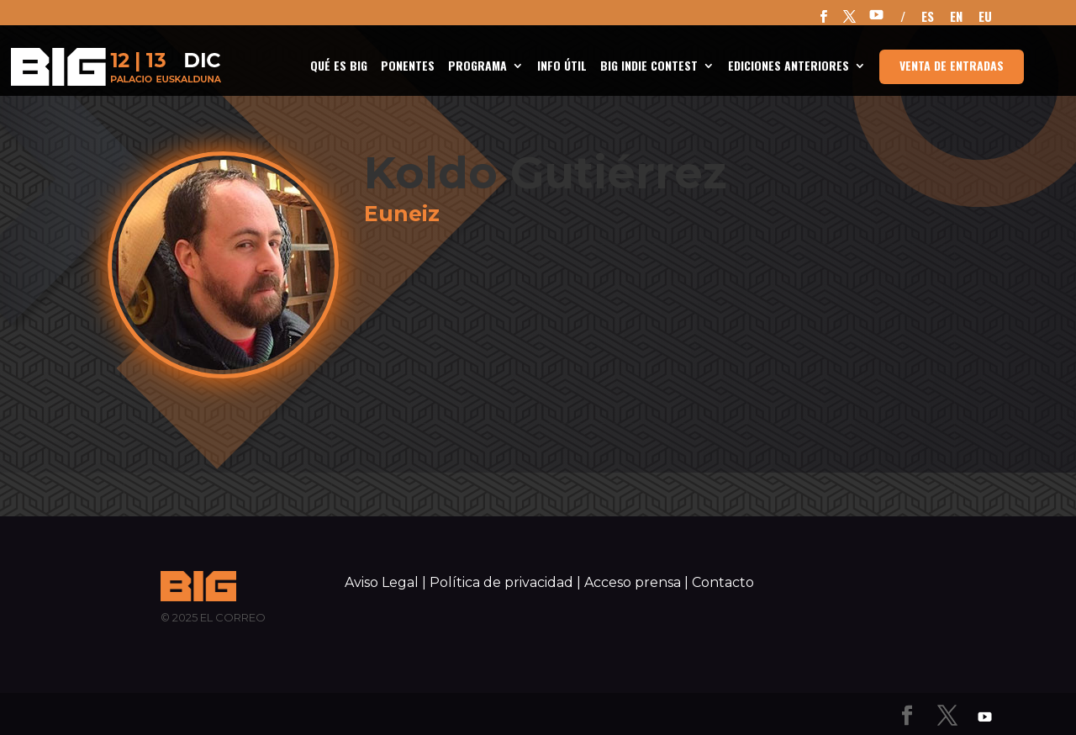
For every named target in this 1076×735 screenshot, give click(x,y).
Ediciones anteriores (788, 67)
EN (956, 17)
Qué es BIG (338, 67)
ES (927, 17)
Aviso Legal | (385, 582)
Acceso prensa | (636, 582)
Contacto (723, 582)
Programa (477, 67)
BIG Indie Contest (649, 67)
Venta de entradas (951, 65)
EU (985, 17)
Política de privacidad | (505, 582)
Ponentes (408, 67)
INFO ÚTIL (562, 67)
